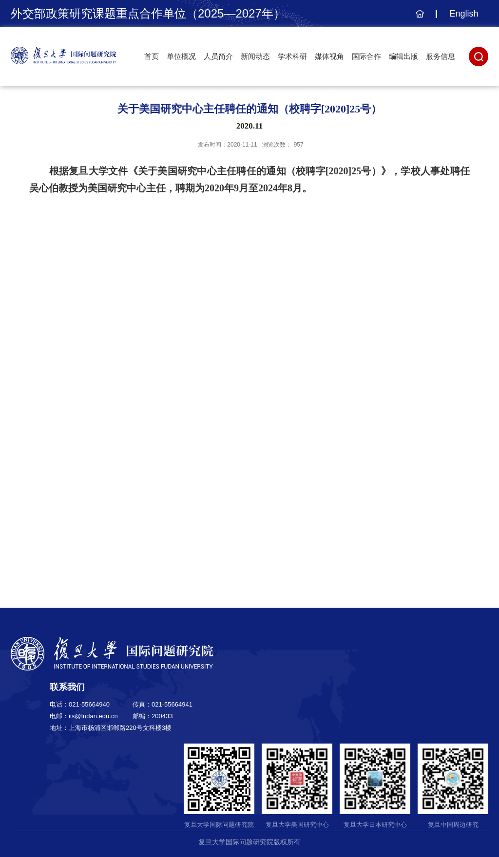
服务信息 (440, 56)
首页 (151, 56)
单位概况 (181, 56)
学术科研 (292, 56)
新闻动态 (255, 56)
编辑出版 (403, 56)
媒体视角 (329, 56)
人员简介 (218, 56)
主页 (418, 18)
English (463, 14)
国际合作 (366, 56)
